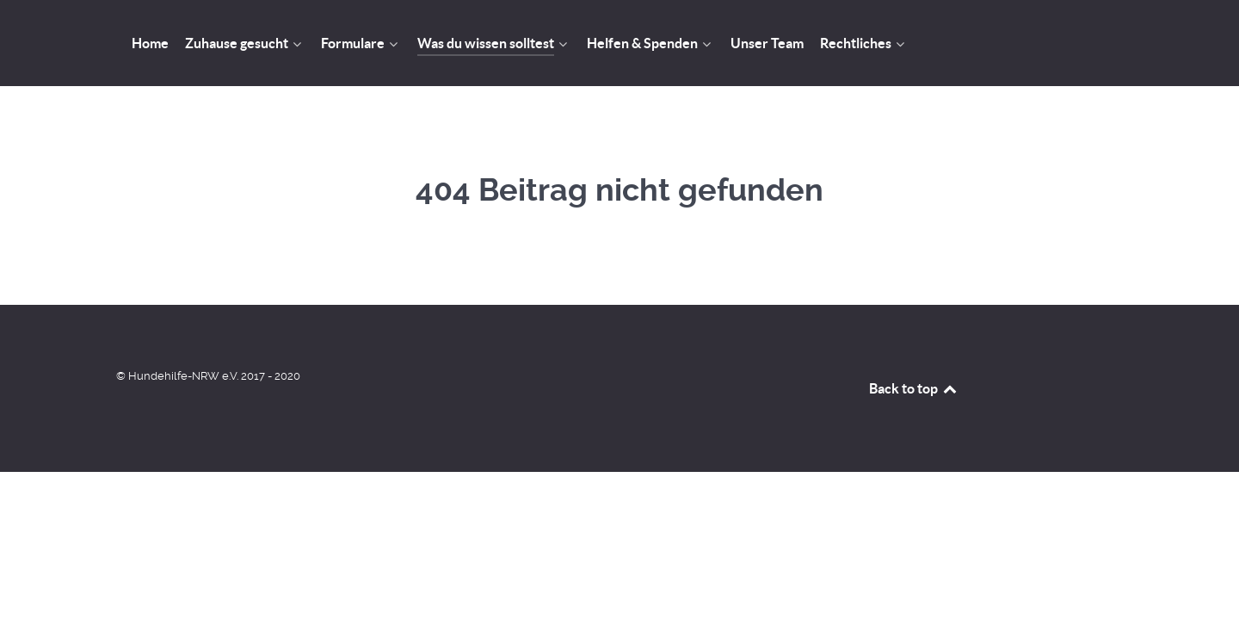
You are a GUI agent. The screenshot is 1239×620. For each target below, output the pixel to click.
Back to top (914, 388)
